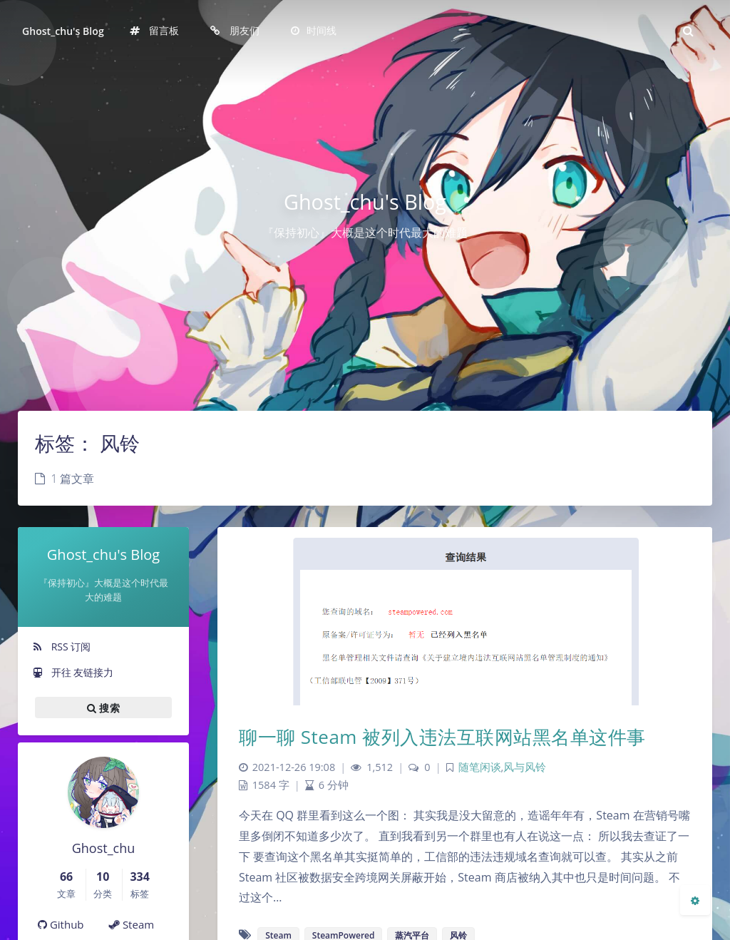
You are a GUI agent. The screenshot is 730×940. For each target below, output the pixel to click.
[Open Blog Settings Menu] (695, 900)
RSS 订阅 (61, 646)
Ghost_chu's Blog (63, 31)
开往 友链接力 (72, 672)
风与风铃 (524, 767)
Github (61, 924)
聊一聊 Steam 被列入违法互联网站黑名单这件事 (442, 737)
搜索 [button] (103, 707)
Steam (131, 924)
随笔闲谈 (479, 767)
